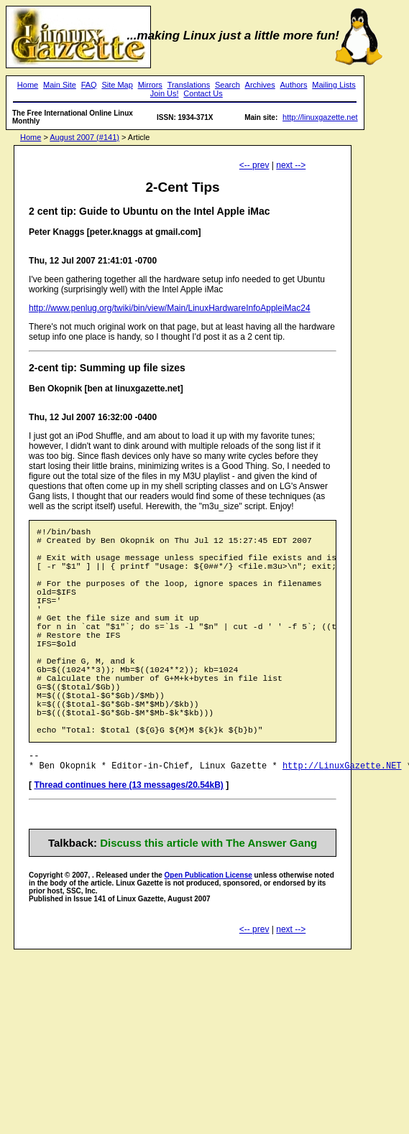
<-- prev (254, 165)
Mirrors (150, 84)
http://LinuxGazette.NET (342, 821)
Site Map (116, 84)
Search (227, 84)
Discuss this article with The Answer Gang (208, 899)
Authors (294, 84)
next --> (290, 165)
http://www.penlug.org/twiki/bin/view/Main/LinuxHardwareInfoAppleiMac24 (170, 308)
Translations (189, 84)
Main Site (59, 84)
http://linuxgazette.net (320, 117)
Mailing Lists (334, 84)
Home (27, 84)
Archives (260, 84)
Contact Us (202, 93)
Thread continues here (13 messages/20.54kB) (128, 841)
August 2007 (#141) (84, 137)
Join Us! (164, 93)
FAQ (89, 84)
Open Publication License (208, 931)
